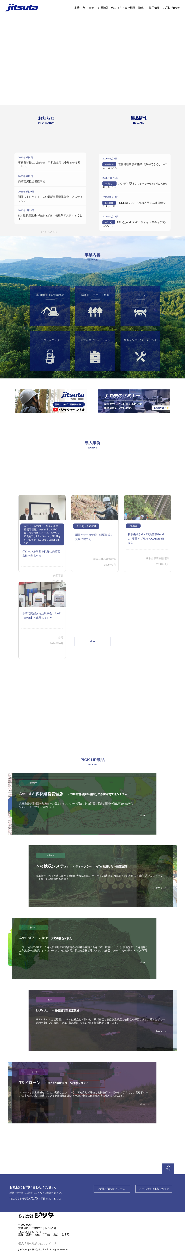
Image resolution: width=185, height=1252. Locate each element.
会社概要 (130, 7)
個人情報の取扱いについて (36, 1243)
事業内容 (79, 7)
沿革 (141, 7)
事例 (91, 7)
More (92, 641)
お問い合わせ (171, 7)
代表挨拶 (116, 7)
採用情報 (154, 7)
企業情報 (103, 7)
